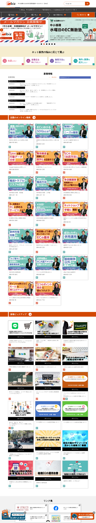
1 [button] (41, 44)
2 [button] (44, 44)
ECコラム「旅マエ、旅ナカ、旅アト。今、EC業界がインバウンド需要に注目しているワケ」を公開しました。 (38, 91)
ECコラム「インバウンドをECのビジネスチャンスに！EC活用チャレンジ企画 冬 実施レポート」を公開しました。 (38, 84)
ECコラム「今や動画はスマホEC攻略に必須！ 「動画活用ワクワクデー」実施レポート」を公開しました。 (38, 104)
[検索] (87, 3)
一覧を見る (52, 77)
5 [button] (52, 44)
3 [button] (46, 44)
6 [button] (54, 44)
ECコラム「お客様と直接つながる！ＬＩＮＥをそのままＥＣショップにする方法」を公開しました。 (38, 110)
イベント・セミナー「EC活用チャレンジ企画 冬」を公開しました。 (36, 96)
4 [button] (49, 44)
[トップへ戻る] (48, 521)
